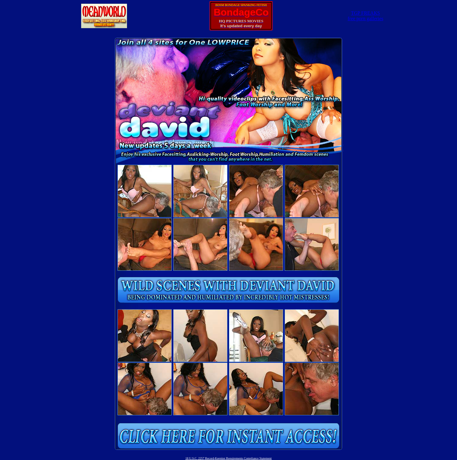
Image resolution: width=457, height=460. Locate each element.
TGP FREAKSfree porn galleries (365, 15)
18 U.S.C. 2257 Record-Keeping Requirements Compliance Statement (228, 458)
